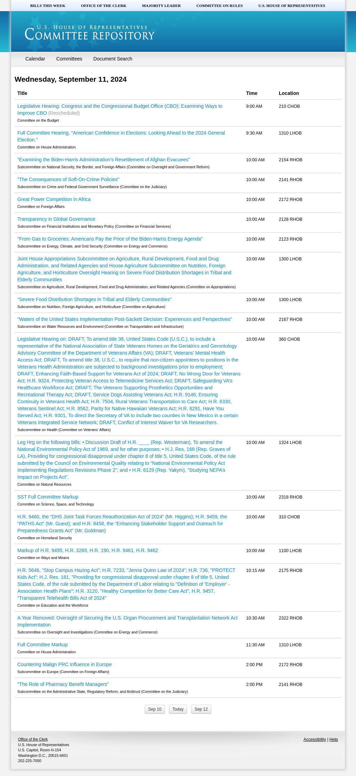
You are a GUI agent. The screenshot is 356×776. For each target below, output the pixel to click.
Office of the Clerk (104, 5)
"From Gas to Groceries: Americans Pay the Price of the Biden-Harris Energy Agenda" (110, 239)
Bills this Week (47, 5)
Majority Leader (161, 5)
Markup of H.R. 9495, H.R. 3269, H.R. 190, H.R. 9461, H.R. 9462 (87, 550)
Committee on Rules (219, 5)
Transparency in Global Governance (56, 219)
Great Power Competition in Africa (54, 199)
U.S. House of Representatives (291, 5)
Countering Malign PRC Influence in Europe (64, 664)
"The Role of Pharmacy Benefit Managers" (63, 684)
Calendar (35, 59)
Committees (69, 59)
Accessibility (315, 739)
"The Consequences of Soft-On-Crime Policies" (68, 179)
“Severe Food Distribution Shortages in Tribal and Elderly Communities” (94, 299)
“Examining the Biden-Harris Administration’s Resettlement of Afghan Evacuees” (103, 159)
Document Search (113, 59)
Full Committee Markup (42, 644)
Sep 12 (201, 709)
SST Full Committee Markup (48, 497)
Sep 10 (154, 709)
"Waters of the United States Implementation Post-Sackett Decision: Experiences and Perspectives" (124, 319)
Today (178, 709)
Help (334, 739)
